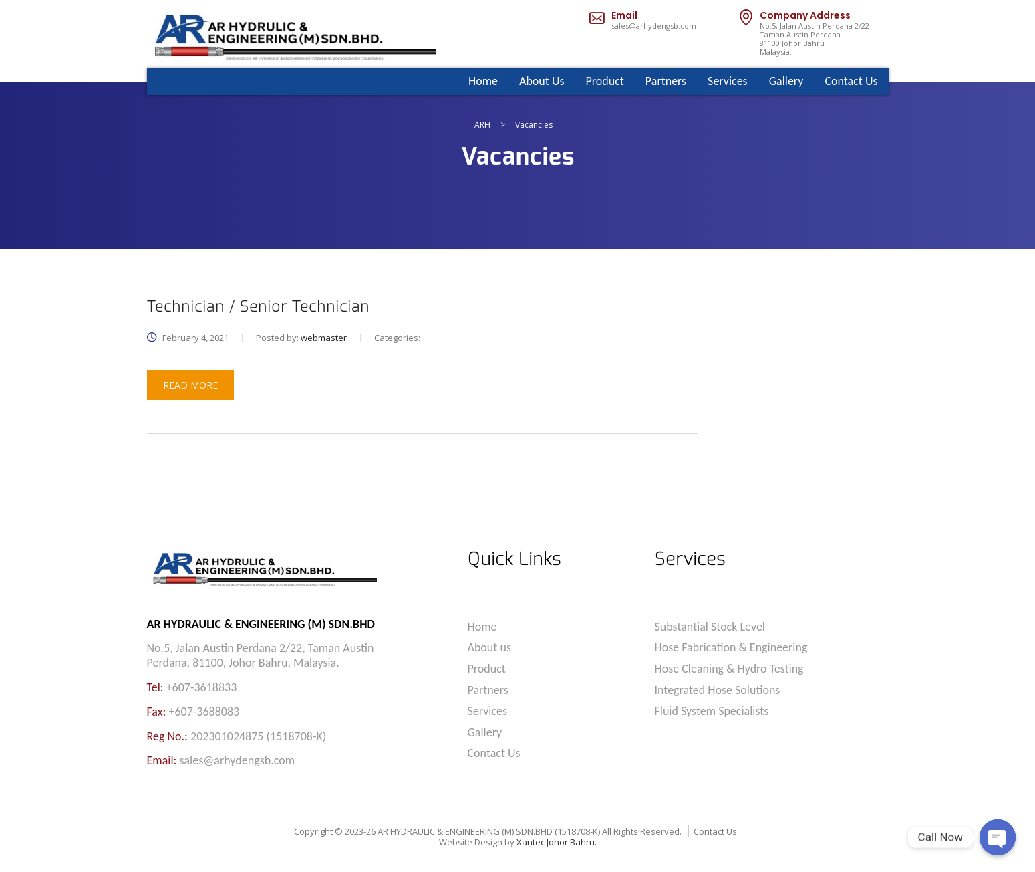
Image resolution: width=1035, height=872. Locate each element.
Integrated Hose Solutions (717, 690)
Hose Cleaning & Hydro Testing (729, 669)
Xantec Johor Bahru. (556, 842)
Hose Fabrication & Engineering (731, 648)
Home (483, 81)
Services (728, 81)
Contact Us (851, 81)
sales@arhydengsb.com (653, 26)
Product (605, 81)
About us (489, 648)
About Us (542, 81)
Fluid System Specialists (712, 711)
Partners (665, 81)
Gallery (786, 81)
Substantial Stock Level (710, 627)
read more (190, 384)
